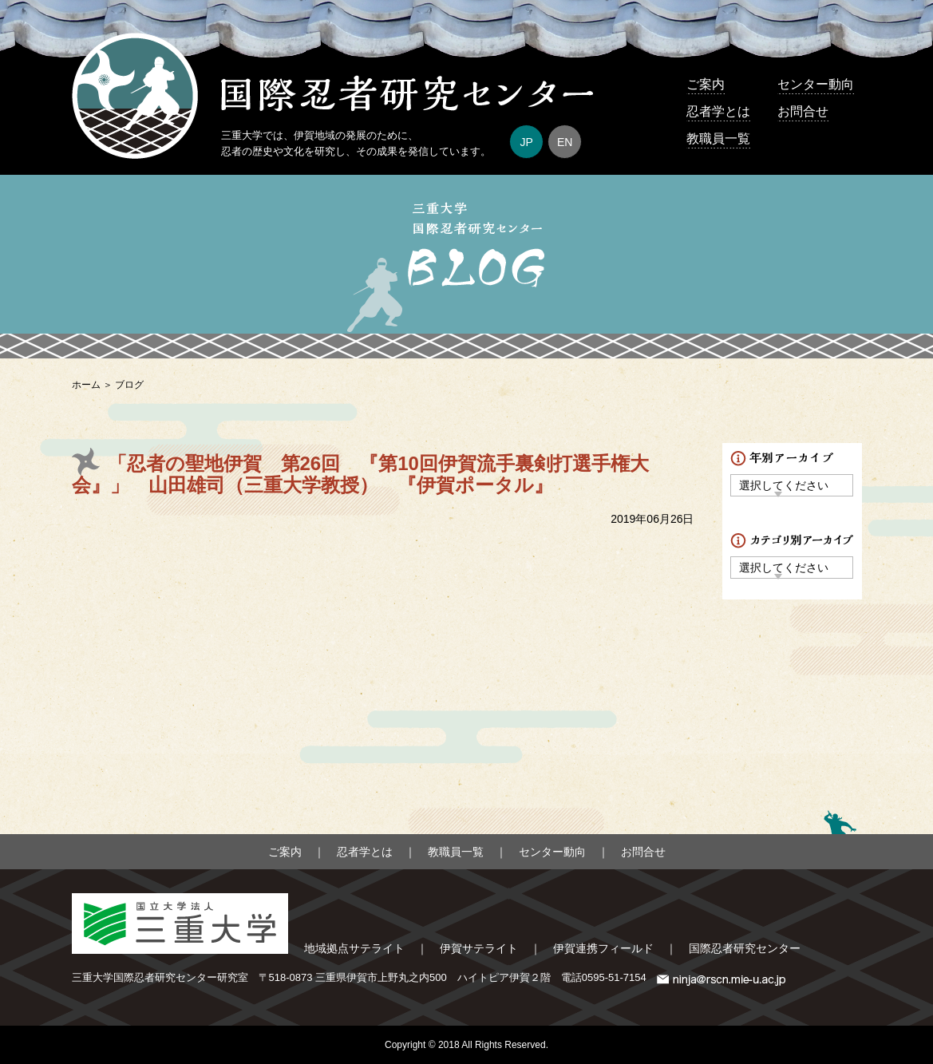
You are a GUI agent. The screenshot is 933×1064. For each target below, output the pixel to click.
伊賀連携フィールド (603, 948)
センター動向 (815, 84)
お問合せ (802, 111)
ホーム (86, 384)
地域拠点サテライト (354, 948)
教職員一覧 (718, 138)
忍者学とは (718, 111)
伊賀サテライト (479, 948)
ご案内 (705, 84)
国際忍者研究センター (745, 948)
